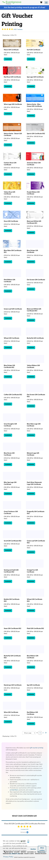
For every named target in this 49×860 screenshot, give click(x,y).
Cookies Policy (14, 853)
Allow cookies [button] (42, 849)
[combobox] (29, 733)
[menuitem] (37, 733)
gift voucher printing (36, 748)
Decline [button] (33, 849)
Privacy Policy (8, 857)
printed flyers (14, 790)
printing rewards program (26, 7)
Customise (8, 59)
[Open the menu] (46, 2)
